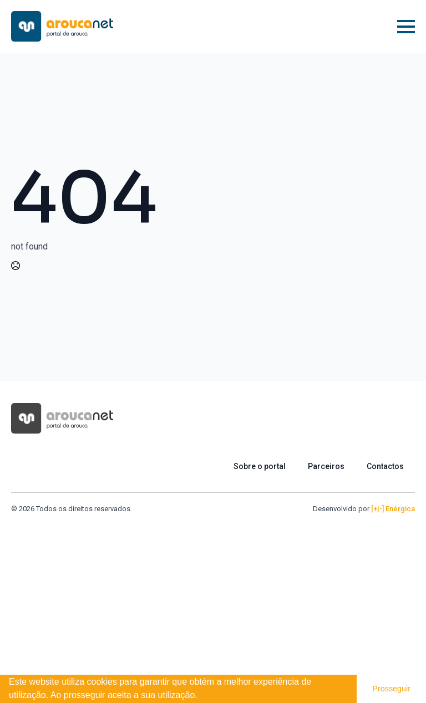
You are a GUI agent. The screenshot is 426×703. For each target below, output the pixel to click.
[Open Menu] (406, 26)
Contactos (385, 466)
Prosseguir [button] (391, 688)
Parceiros (326, 466)
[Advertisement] (213, 597)
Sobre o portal (260, 466)
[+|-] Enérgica (393, 509)
